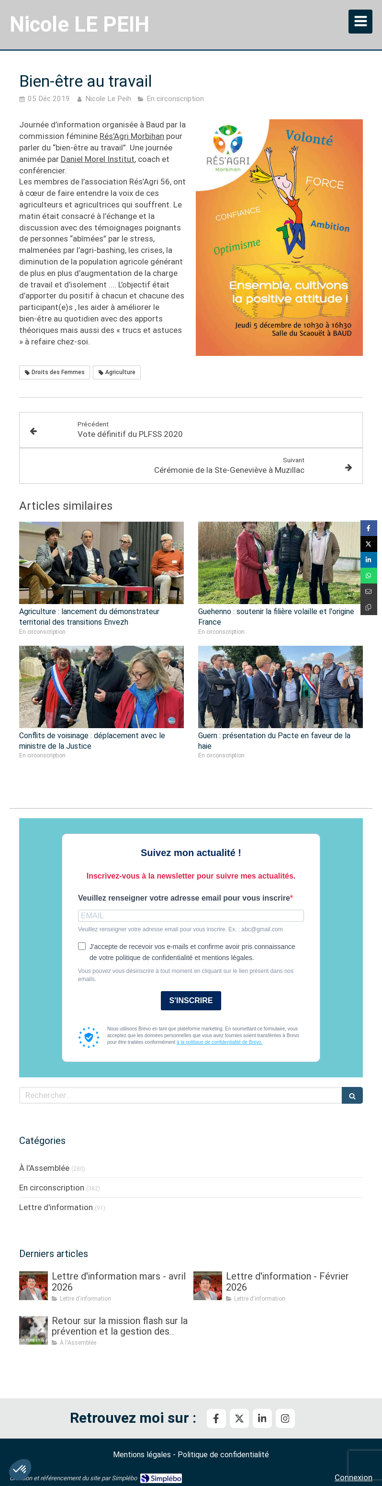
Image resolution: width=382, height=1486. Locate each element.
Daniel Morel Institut (98, 159)
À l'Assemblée (44, 1168)
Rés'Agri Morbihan (132, 136)
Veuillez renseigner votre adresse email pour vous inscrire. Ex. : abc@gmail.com (180, 929)
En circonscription (51, 1187)
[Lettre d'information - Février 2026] (207, 1285)
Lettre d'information (56, 1207)
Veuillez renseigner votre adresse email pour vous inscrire (184, 898)
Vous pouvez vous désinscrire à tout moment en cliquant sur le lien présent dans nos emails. (185, 975)
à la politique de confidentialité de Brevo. (220, 1042)
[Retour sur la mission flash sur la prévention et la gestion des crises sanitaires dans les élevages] (33, 1330)
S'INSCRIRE (191, 1000)
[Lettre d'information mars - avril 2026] (33, 1285)
